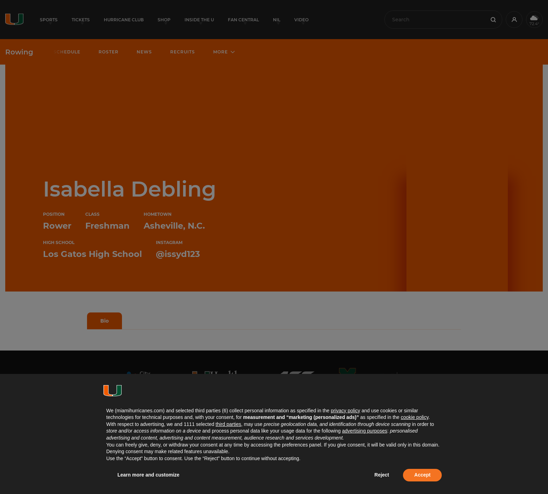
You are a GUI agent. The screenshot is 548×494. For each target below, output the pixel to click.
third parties (228, 424)
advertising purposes (364, 431)
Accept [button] (422, 475)
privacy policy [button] (345, 410)
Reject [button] (381, 475)
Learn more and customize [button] (148, 475)
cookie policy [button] (414, 417)
